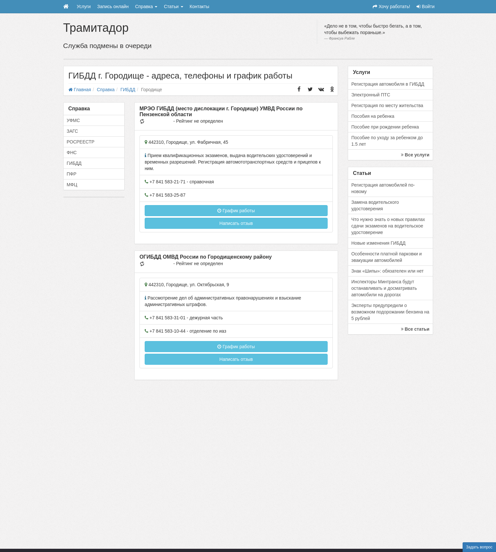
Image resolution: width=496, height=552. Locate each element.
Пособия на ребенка (372, 116)
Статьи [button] (173, 6)
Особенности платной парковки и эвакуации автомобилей (386, 257)
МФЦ (72, 184)
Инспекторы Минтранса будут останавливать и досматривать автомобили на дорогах (384, 288)
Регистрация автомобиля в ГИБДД (387, 84)
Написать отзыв (236, 223)
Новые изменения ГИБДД (378, 243)
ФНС (72, 152)
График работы (236, 210)
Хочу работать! (391, 6)
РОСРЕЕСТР (81, 141)
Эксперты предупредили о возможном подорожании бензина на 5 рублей (390, 312)
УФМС (73, 120)
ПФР (72, 174)
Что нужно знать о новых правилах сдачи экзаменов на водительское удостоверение (388, 226)
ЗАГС (72, 131)
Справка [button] (146, 6)
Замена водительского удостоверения (375, 205)
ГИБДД (74, 163)
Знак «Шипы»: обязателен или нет (387, 271)
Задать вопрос (479, 547)
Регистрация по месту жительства (387, 105)
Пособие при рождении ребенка (385, 126)
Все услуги (415, 154)
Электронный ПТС (370, 94)
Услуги (84, 6)
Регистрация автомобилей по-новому (383, 188)
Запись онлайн (113, 6)
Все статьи (415, 329)
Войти (425, 6)
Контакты (199, 6)
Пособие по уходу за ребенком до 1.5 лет (387, 141)
